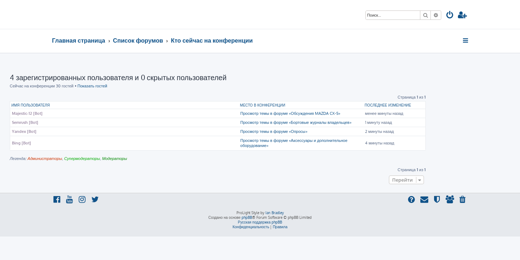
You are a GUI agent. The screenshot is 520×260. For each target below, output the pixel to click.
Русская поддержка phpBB (260, 222)
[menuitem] (450, 16)
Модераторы (156, 158)
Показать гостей (135, 85)
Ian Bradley (274, 213)
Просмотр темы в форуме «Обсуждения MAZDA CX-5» (333, 113)
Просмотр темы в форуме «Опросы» (316, 131)
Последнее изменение (430, 105)
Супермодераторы (124, 158)
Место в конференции (305, 105)
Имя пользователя (73, 105)
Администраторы (87, 158)
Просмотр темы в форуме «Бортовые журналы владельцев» (338, 122)
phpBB (247, 217)
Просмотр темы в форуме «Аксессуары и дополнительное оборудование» (336, 143)
